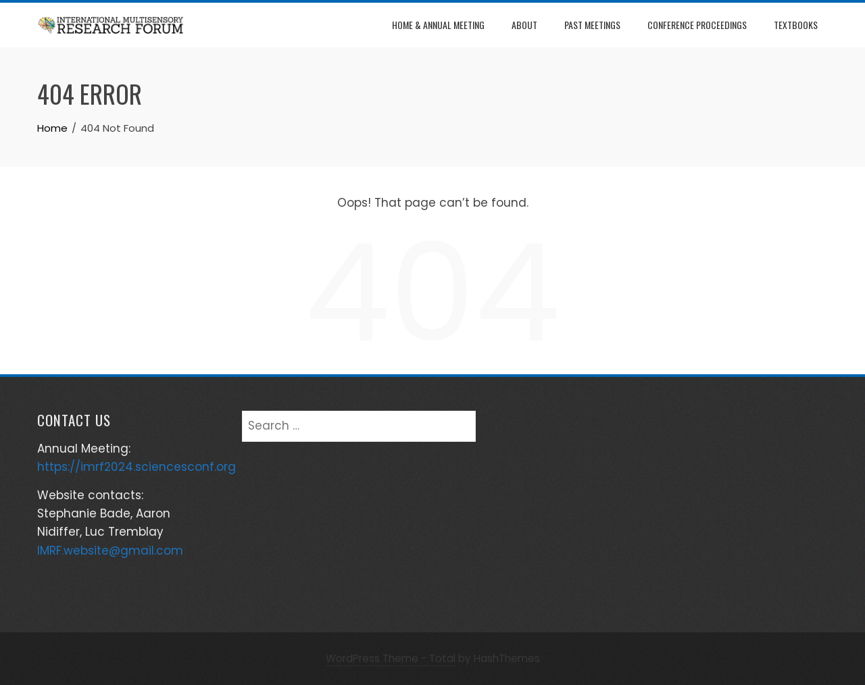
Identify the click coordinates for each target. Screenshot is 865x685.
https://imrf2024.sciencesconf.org (136, 467)
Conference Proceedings (697, 25)
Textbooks (796, 25)
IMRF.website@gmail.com (110, 550)
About (524, 25)
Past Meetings (592, 25)
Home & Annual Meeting (438, 25)
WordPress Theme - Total (390, 658)
